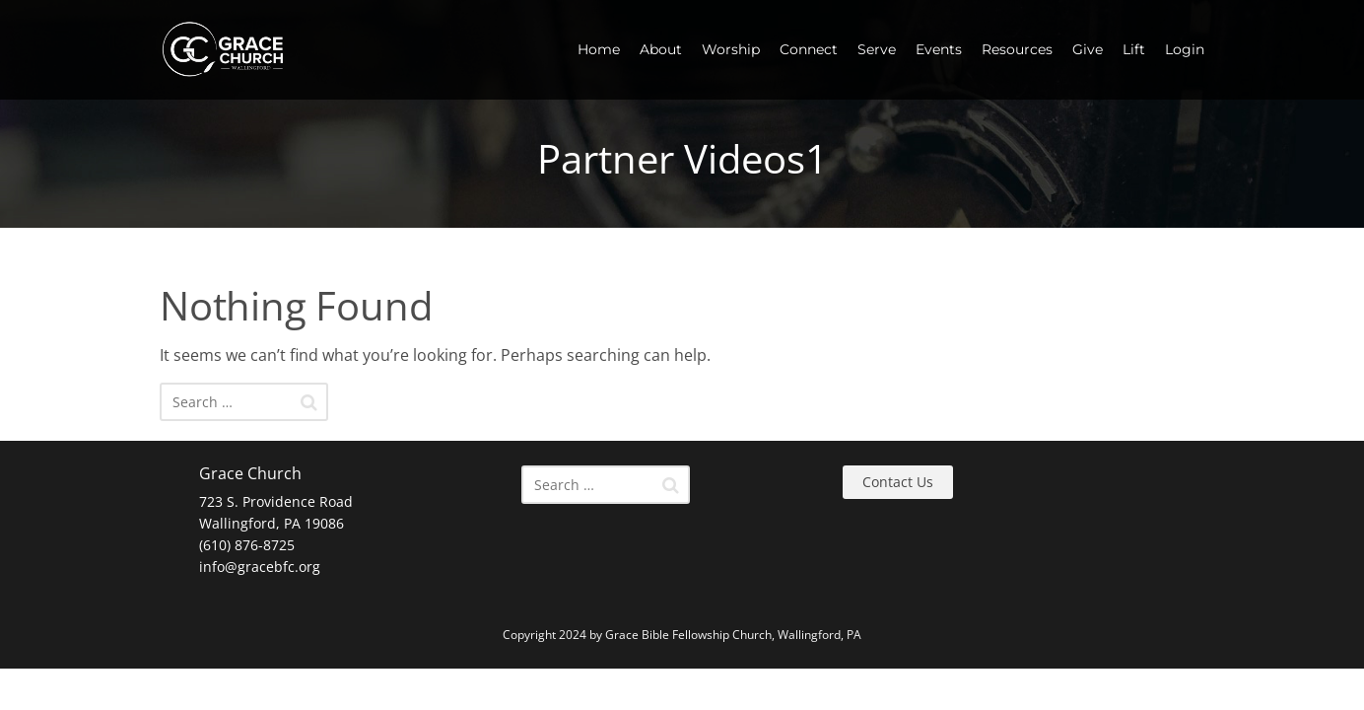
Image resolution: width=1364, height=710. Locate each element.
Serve (876, 49)
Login (1184, 49)
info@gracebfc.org (259, 566)
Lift (1134, 49)
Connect (809, 49)
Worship (731, 49)
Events (939, 49)
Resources (1017, 49)
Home (599, 49)
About (661, 49)
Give (1087, 49)
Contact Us (897, 481)
